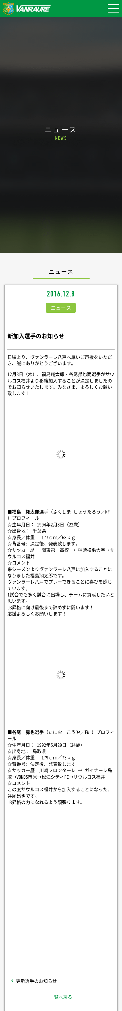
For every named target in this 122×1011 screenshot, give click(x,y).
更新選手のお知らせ (36, 980)
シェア (61, 863)
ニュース (61, 308)
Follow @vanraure (61, 916)
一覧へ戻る (60, 996)
